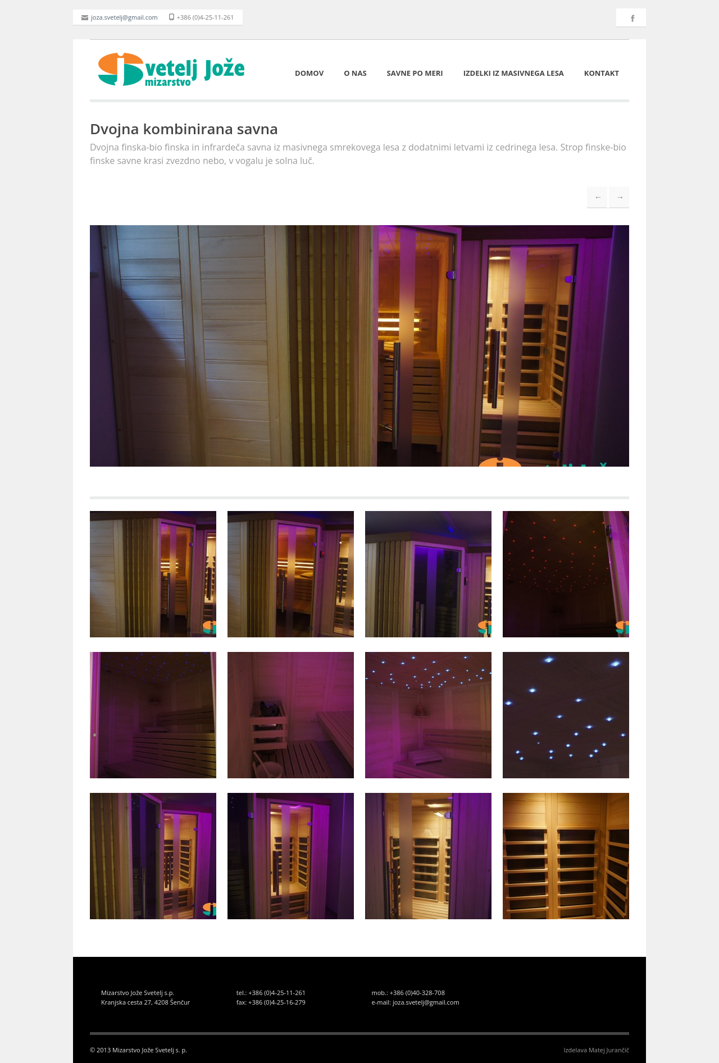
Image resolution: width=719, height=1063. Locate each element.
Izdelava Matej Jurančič (596, 1050)
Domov (309, 73)
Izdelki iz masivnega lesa (513, 73)
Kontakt (601, 73)
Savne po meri (415, 73)
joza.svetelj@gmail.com (119, 17)
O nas (355, 73)
